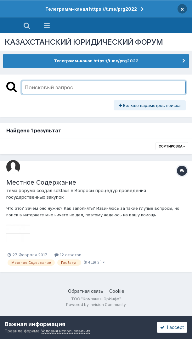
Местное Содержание (41, 182)
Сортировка (172, 146)
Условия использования (65, 330)
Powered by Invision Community (96, 304)
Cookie (116, 291)
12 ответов (68, 254)
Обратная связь (85, 291)
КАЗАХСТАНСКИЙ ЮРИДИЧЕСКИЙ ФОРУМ (84, 42)
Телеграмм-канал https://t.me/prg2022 (91, 9)
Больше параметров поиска (150, 105)
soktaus (62, 190)
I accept (172, 327)
